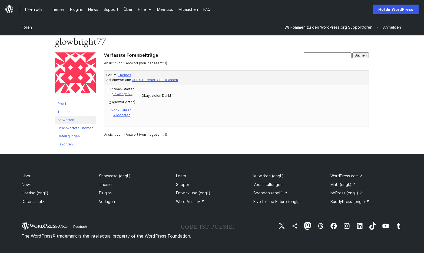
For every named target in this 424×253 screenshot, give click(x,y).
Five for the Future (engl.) (276, 201)
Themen (64, 112)
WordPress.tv (190, 201)
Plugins (105, 193)
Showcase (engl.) (115, 176)
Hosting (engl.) (35, 193)
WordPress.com (346, 176)
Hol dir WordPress (395, 9)
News (27, 184)
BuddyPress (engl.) (350, 201)
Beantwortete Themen (75, 128)
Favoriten (65, 144)
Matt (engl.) (343, 184)
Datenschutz (33, 201)
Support (183, 184)
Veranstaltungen (268, 184)
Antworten (66, 120)
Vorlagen (107, 201)
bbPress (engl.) (346, 193)
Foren (27, 27)
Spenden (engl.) (270, 193)
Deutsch (80, 226)
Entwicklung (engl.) (193, 193)
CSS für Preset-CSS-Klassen (155, 80)
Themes (124, 75)
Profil (62, 104)
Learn (181, 176)
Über (26, 176)
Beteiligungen (69, 136)
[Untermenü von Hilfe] (144, 9)
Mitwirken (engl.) (268, 176)
